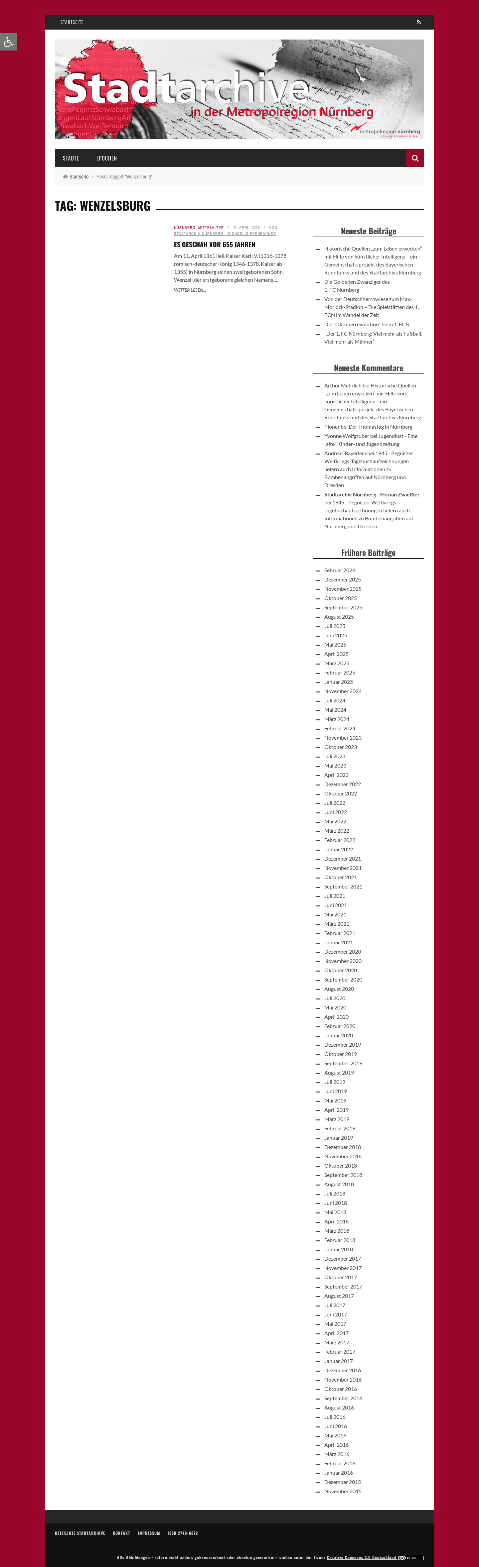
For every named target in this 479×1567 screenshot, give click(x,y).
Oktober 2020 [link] (340, 970)
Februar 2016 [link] (339, 1463)
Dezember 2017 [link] (342, 1258)
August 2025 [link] (339, 616)
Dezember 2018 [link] (342, 1147)
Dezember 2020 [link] (342, 951)
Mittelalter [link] (211, 227)
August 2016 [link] (339, 1407)
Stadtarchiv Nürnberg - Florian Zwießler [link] (372, 494)
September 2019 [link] (343, 1063)
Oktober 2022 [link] (340, 793)
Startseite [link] (72, 22)
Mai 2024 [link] (335, 709)
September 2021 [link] (343, 886)
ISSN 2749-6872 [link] (183, 1533)
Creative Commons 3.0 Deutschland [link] (375, 1557)
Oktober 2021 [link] (340, 877)
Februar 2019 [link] (339, 1128)
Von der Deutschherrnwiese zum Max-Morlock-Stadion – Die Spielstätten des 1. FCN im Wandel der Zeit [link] (371, 307)
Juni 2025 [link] (335, 635)
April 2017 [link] (336, 1333)
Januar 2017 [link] (338, 1361)
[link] (8, 42)
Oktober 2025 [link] (340, 598)
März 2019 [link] (336, 1119)
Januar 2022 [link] (338, 849)
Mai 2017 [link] (335, 1323)
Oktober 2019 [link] (340, 1054)
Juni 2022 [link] (335, 812)
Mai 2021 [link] (335, 914)
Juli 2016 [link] (334, 1416)
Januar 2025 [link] (338, 682)
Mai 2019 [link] (335, 1100)
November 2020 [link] (343, 961)
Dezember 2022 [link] (342, 784)
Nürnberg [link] (185, 227)
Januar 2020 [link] (338, 1035)
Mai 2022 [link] (335, 821)
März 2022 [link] (336, 830)
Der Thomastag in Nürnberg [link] (380, 426)
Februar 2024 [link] (339, 728)
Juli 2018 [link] (334, 1193)
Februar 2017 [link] (339, 1351)
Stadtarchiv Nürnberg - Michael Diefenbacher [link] (225, 233)
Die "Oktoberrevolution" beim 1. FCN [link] (366, 324)
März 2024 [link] (336, 719)
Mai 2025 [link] (335, 644)
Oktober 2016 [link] (340, 1389)
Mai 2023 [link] (335, 765)
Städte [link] (71, 158)
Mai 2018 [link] (335, 1212)
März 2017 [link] (336, 1342)
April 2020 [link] (336, 1016)
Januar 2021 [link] (338, 942)
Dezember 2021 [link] (342, 858)
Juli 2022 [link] (334, 802)
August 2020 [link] (339, 989)
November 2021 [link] (343, 868)
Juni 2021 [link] (335, 905)
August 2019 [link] (339, 1072)
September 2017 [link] (343, 1286)
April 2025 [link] (336, 654)
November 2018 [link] (343, 1156)
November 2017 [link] (343, 1268)
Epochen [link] (106, 158)
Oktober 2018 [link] (340, 1165)
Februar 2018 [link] (339, 1240)
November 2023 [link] (343, 737)
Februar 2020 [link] (339, 1026)
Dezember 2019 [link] (342, 1044)
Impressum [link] (149, 1533)
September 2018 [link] (343, 1175)
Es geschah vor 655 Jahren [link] (214, 244)
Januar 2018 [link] (338, 1249)
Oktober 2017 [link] (340, 1277)
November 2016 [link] (343, 1379)
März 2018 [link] (336, 1230)
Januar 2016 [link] (338, 1472)
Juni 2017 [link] (335, 1314)
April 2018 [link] (336, 1221)
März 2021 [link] (336, 923)
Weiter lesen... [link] (190, 290)
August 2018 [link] (339, 1184)
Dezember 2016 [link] (342, 1370)
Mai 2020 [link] (335, 1007)
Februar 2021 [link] (339, 933)
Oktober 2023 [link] (340, 747)
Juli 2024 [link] (334, 700)
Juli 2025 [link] (334, 626)
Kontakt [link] (121, 1533)
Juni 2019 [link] (335, 1091)
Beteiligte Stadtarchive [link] (80, 1533)
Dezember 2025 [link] (342, 579)
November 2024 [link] (343, 691)
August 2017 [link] (339, 1296)
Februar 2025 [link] (339, 672)
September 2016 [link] (343, 1398)
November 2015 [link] (343, 1491)
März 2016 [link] (336, 1454)
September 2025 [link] (343, 607)
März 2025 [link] (336, 663)
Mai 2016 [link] (335, 1435)
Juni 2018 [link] (335, 1203)
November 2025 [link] (343, 588)
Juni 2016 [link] (335, 1426)
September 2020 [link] (343, 979)
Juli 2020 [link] (334, 998)
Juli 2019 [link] (334, 1082)
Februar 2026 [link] (339, 570)
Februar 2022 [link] (339, 840)
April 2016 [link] (336, 1444)
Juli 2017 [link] (334, 1305)
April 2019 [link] (336, 1109)
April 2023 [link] (336, 775)
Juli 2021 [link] (334, 895)
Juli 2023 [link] (334, 756)
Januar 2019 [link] (338, 1137)
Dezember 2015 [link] (342, 1482)
